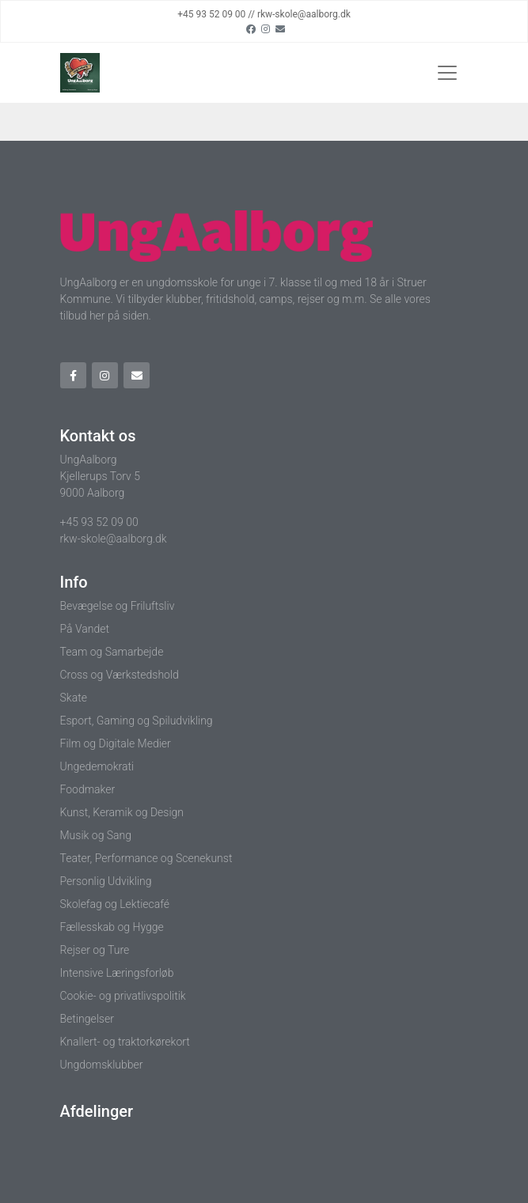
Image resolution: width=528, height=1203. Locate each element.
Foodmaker (88, 789)
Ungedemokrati (97, 766)
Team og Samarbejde (112, 651)
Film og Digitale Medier (115, 743)
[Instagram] (265, 28)
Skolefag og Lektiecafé (115, 904)
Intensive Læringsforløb (117, 973)
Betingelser (87, 1018)
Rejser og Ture (95, 950)
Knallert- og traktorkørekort (125, 1041)
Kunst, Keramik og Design (122, 812)
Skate (73, 697)
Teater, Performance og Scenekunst (146, 858)
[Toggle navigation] (447, 73)
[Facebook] (251, 28)
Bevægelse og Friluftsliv (117, 606)
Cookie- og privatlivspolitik (123, 995)
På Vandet (85, 628)
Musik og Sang (96, 835)
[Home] (80, 72)
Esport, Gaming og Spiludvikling (136, 720)
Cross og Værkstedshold (119, 674)
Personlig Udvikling (106, 881)
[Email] (280, 28)
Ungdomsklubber (101, 1064)
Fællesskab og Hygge (112, 927)
